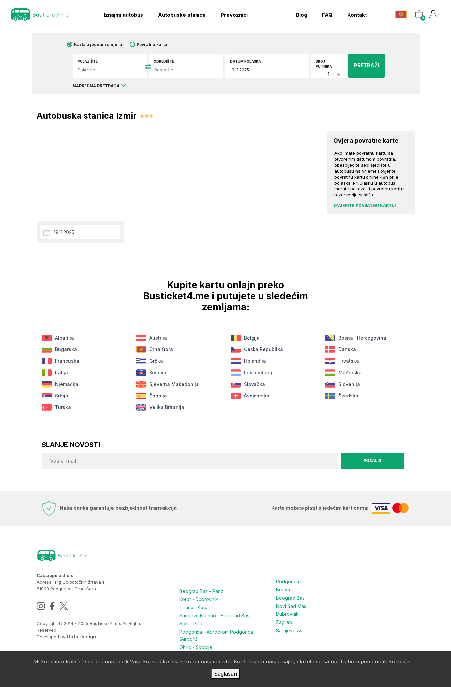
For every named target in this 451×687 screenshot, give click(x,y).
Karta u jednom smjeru (102, 44)
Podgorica (287, 581)
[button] (400, 13)
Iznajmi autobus (122, 14)
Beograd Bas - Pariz (201, 591)
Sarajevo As (289, 629)
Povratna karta (156, 44)
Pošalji (371, 460)
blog (300, 14)
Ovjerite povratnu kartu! (365, 205)
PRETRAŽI (363, 65)
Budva (283, 589)
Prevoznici (233, 14)
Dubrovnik (287, 613)
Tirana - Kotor (194, 606)
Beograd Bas (290, 597)
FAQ (326, 14)
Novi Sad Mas (291, 605)
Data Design (81, 636)
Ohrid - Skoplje (195, 645)
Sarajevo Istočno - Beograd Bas (214, 614)
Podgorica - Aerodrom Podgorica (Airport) (216, 634)
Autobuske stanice (181, 14)
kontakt (356, 14)
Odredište (166, 61)
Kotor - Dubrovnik (198, 599)
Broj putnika (322, 63)
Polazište (91, 61)
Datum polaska (245, 61)
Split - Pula (190, 622)
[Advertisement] (177, 169)
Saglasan (225, 673)
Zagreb (284, 621)
